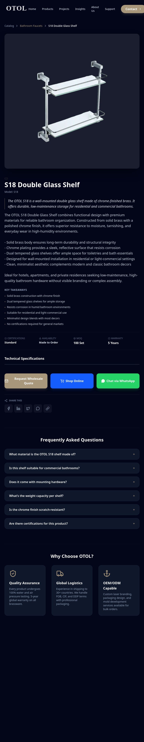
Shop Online (72, 381)
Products (47, 9)
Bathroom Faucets (31, 26)
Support (110, 9)
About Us (95, 9)
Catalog (9, 26)
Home (32, 9)
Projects (64, 9)
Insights (80, 9)
